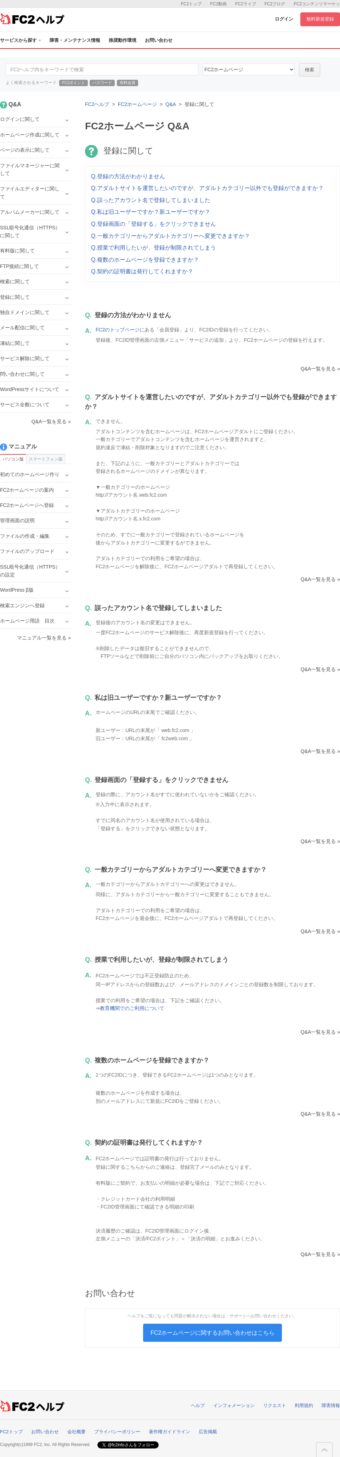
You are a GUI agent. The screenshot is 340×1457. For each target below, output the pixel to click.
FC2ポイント (73, 82)
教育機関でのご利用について (132, 1008)
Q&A (170, 104)
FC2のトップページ (118, 330)
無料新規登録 (320, 19)
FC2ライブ (245, 3)
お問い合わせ (158, 40)
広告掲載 (208, 1431)
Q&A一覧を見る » (320, 369)
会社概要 (76, 1431)
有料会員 (127, 82)
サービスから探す (20, 40)
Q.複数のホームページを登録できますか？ (145, 260)
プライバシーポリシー (117, 1431)
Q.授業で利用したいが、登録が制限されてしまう (153, 248)
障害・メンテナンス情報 (75, 40)
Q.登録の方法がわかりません (128, 176)
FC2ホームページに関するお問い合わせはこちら (212, 1333)
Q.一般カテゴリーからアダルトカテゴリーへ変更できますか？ (170, 236)
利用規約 (304, 1405)
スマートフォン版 (46, 459)
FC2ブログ (275, 3)
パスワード (102, 82)
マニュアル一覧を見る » (44, 638)
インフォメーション (234, 1405)
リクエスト (274, 1405)
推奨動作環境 (122, 40)
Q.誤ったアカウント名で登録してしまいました (150, 200)
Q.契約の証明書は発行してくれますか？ (142, 271)
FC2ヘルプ (97, 104)
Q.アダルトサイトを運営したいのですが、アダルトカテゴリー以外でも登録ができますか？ (207, 188)
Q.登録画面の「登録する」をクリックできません (153, 224)
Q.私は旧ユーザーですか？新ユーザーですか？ (150, 212)
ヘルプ (198, 1405)
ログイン (284, 19)
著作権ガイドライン (169, 1431)
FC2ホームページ (137, 104)
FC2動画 (218, 3)
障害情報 (331, 1405)
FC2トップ (191, 3)
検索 (309, 69)
